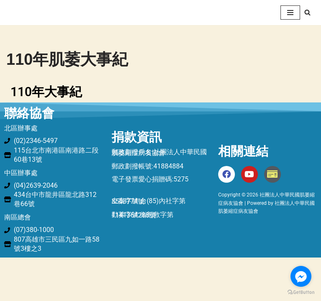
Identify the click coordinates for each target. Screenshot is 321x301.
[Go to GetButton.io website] (301, 292)
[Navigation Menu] (290, 12)
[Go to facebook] (300, 276)
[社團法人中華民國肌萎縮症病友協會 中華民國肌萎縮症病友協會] (31, 12)
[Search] (307, 12)
